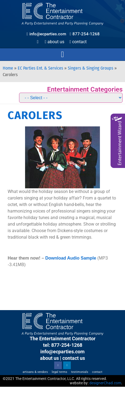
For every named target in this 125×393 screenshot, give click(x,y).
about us (49, 358)
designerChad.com (105, 383)
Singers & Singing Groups (90, 68)
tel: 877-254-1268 (62, 345)
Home (8, 68)
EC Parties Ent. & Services (40, 68)
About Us (54, 41)
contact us (73, 358)
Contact (78, 41)
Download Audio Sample (70, 258)
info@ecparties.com (62, 351)
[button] (62, 54)
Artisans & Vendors (35, 372)
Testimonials (79, 372)
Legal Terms (59, 372)
